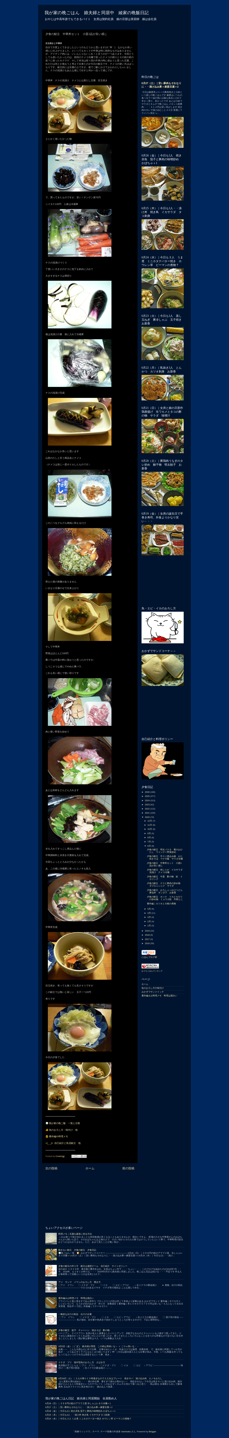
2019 (147, 931)
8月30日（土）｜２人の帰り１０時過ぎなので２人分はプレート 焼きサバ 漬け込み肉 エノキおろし (110, 1378)
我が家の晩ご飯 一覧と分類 (64, 1123)
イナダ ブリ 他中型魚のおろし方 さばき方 (81, 1362)
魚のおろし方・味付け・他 (63, 1130)
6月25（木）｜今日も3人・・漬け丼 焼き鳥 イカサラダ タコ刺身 (77, 1415)
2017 (147, 939)
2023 (147, 804)
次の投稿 (51, 1168)
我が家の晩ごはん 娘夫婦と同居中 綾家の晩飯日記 (97, 12)
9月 (149, 833)
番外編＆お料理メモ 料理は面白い (159, 995)
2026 (147, 792)
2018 (147, 935)
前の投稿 (128, 1168)
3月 (149, 917)
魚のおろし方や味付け (153, 988)
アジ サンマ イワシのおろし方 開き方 (79, 1282)
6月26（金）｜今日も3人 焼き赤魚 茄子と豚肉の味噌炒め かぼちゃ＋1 (80, 1411)
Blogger (152, 1431)
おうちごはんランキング (152, 971)
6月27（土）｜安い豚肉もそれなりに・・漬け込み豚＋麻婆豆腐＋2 (78, 1407)
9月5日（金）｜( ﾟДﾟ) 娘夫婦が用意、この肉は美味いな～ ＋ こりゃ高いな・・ (98, 1346)
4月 (149, 913)
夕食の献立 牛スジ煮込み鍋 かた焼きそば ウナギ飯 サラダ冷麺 (165, 857)
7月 (149, 841)
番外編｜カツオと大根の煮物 (161, 903)
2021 (147, 813)
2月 (149, 921)
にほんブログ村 (149, 957)
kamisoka (126, 1431)
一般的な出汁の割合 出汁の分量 (75, 1314)
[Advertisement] (89, 1197)
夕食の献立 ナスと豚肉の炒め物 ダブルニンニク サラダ (165, 884)
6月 (149, 846)
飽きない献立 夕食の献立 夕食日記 (77, 1250)
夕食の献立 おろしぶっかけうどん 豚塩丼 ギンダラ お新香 (166, 891)
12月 (150, 821)
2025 (147, 796)
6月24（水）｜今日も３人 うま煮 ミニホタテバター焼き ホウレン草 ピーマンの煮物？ (88, 1418)
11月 (150, 825)
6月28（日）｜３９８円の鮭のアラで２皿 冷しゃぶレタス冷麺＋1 (78, 1403)
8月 (149, 837)
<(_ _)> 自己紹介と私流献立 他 (63, 1143)
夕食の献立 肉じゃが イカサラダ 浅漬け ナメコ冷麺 (166, 871)
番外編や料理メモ (58, 1136)
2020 (147, 817)
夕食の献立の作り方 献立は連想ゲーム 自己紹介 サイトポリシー (92, 1266)
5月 (149, 909)
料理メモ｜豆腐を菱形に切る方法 (75, 1234)
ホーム (89, 1168)
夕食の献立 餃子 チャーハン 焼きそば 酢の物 (84, 1330)
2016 (147, 943)
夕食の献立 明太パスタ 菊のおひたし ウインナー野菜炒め (165, 850)
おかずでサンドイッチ (153, 992)
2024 (147, 800)
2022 (147, 809)
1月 (149, 925)
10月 (150, 829)
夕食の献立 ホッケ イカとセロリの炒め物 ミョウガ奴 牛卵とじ (165, 898)
